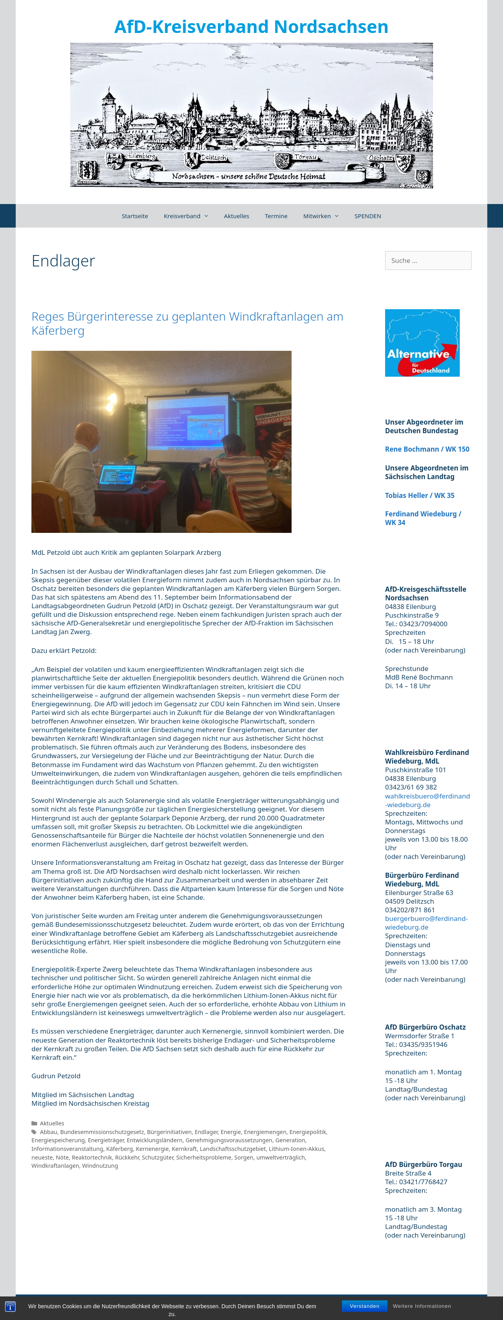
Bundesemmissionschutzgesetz (102, 1132)
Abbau (48, 1132)
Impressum (394, 1306)
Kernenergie (152, 1148)
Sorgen (243, 1157)
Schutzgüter (157, 1157)
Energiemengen (265, 1132)
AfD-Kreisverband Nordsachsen (251, 26)
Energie (230, 1132)
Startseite (135, 216)
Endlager (206, 1132)
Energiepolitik (307, 1132)
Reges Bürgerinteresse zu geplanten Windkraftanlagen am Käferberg (187, 323)
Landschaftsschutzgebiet (233, 1148)
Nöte (62, 1157)
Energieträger (106, 1140)
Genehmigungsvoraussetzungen (228, 1140)
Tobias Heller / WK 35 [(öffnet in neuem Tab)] (420, 495)
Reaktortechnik (92, 1157)
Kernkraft (184, 1148)
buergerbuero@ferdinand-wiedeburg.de (426, 923)
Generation (290, 1140)
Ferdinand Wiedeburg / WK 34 (423, 518)
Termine (276, 216)
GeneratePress (191, 1306)
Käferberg (119, 1148)
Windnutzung (100, 1165)
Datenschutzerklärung (448, 1306)
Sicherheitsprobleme (203, 1157)
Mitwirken (325, 216)
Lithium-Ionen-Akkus (296, 1148)
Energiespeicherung (58, 1140)
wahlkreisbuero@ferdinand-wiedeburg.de (427, 800)
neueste (42, 1157)
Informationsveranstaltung (67, 1148)
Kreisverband (190, 216)
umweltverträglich (280, 1157)
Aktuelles (236, 216)
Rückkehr (127, 1157)
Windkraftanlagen (55, 1165)
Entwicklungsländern (155, 1140)
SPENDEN (367, 216)
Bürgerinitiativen (169, 1132)
